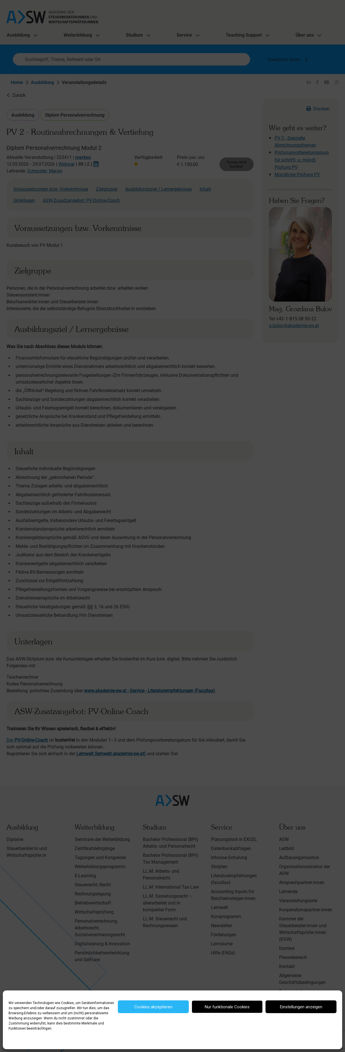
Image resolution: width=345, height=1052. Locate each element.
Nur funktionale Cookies (227, 1006)
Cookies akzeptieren (153, 1006)
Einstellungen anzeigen (301, 1006)
